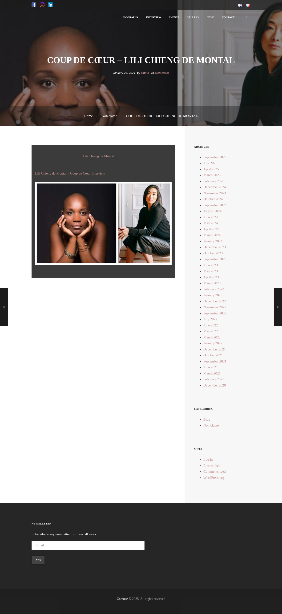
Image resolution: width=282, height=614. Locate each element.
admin (145, 72)
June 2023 (210, 265)
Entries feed (211, 466)
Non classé (162, 72)
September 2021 (214, 361)
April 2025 (211, 169)
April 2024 (211, 229)
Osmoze (122, 599)
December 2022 (214, 301)
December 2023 (214, 247)
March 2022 (212, 337)
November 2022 (214, 307)
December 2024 (214, 187)
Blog (206, 419)
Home (88, 116)
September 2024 (214, 205)
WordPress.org (213, 478)
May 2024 (210, 223)
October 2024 (213, 199)
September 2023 (214, 259)
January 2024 (212, 241)
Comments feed (214, 471)
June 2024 (210, 217)
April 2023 (211, 277)
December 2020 (214, 385)
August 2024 (212, 211)
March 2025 (212, 175)
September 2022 (214, 313)
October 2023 (213, 253)
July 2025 (210, 163)
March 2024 (212, 235)
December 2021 (214, 349)
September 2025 (214, 157)
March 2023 (212, 283)
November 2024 (214, 193)
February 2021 (213, 379)
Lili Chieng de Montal (98, 156)
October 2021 (213, 355)
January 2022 (212, 343)
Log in (208, 459)
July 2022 (210, 319)
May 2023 (210, 271)
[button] (34, 5)
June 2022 (210, 325)
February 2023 (213, 289)
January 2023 (212, 295)
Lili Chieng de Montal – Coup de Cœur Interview (70, 173)
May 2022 (210, 331)
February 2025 (213, 181)
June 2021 (210, 367)
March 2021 (212, 373)
